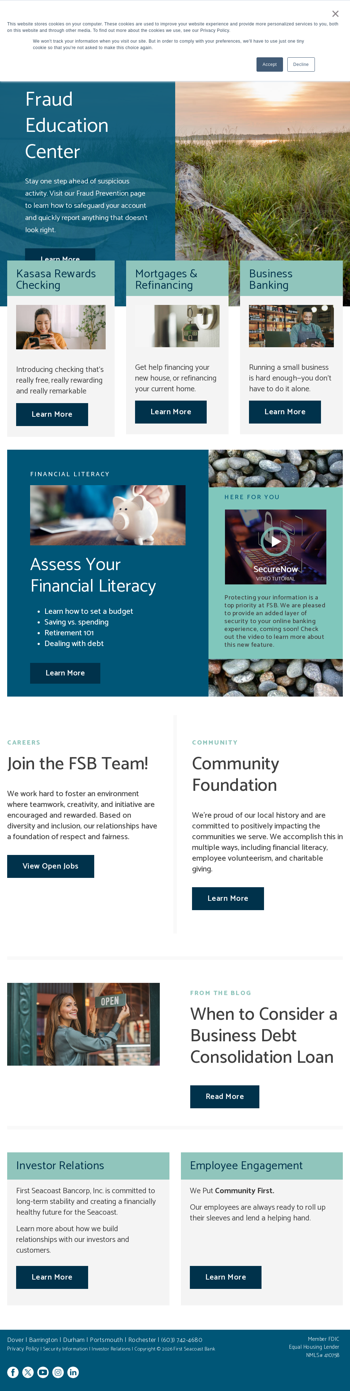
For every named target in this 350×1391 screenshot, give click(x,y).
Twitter (28, 1372)
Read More (225, 1096)
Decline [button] (301, 64)
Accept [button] (270, 64)
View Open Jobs (51, 866)
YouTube (43, 1372)
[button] (275, 547)
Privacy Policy (23, 1348)
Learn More (52, 414)
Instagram (58, 1372)
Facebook (13, 1372)
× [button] (335, 13)
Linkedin (73, 1372)
